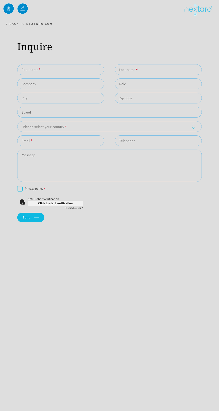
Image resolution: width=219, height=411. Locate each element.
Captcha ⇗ (74, 207)
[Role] (158, 83)
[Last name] (158, 69)
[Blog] (22, 8)
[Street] (109, 112)
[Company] (60, 83)
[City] (60, 98)
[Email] (60, 140)
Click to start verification (55, 203)
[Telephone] (158, 140)
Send (26, 217)
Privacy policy (35, 189)
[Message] (109, 166)
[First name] (60, 69)
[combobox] (109, 126)
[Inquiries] (8, 8)
